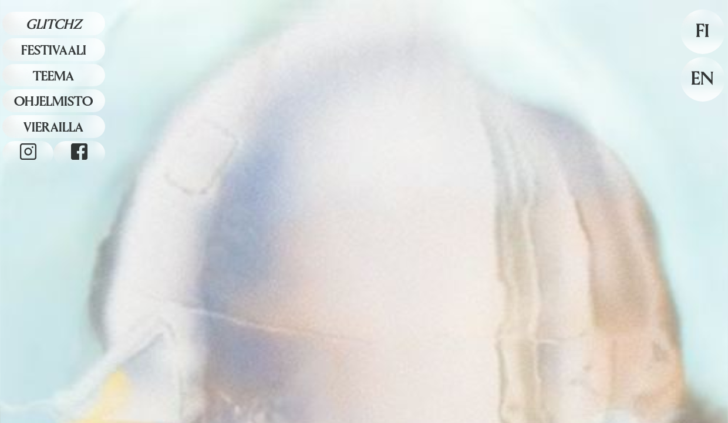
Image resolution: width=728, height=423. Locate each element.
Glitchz (54, 24)
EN (702, 79)
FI (702, 31)
